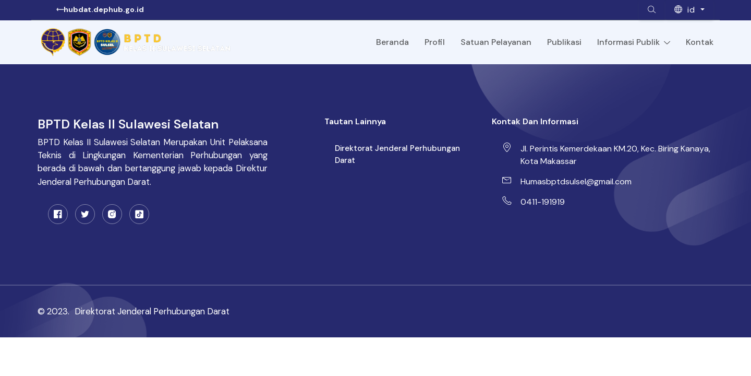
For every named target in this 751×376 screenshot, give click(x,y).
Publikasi (564, 42)
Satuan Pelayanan (496, 42)
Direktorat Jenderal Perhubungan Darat (397, 154)
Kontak (699, 42)
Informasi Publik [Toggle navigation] (633, 42)
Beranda (392, 42)
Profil (435, 42)
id (686, 9)
